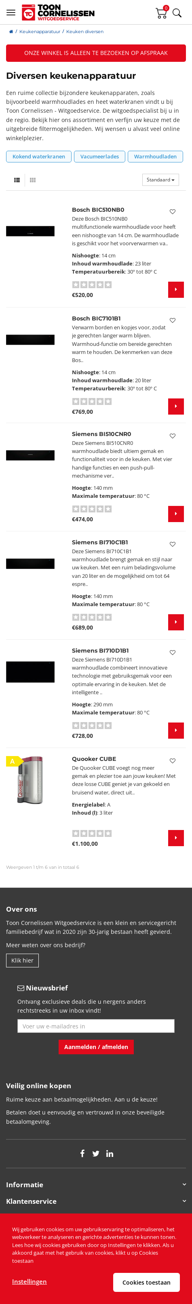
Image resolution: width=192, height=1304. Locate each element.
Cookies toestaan (146, 1282)
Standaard (161, 179)
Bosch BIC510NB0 (98, 209)
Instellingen (29, 1281)
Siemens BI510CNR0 (101, 434)
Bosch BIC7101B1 (96, 318)
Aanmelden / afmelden (96, 1047)
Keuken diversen (84, 31)
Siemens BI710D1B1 (100, 650)
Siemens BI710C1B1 (100, 542)
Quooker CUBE (94, 759)
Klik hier (22, 960)
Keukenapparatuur (39, 31)
